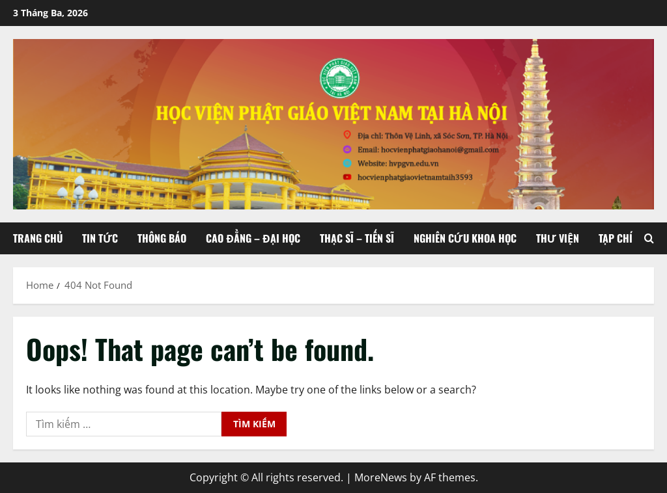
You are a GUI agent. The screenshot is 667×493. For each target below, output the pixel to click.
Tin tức (100, 238)
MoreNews (380, 477)
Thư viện (557, 238)
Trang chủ (38, 238)
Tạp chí (615, 238)
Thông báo (161, 238)
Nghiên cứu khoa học (465, 238)
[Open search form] (649, 238)
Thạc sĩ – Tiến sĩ (357, 238)
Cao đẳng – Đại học (253, 238)
